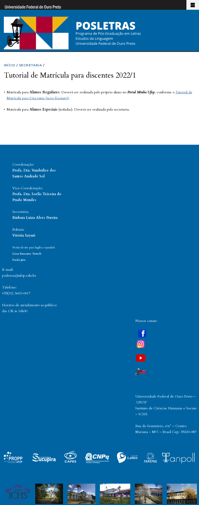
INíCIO (9, 65)
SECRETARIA (30, 65)
